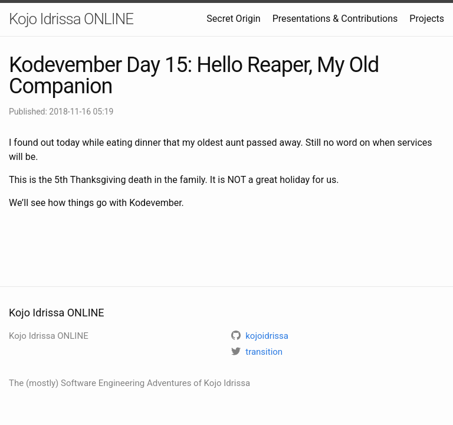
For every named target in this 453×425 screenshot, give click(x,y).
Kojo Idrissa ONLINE (71, 19)
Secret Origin (233, 18)
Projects (426, 18)
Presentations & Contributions (335, 18)
